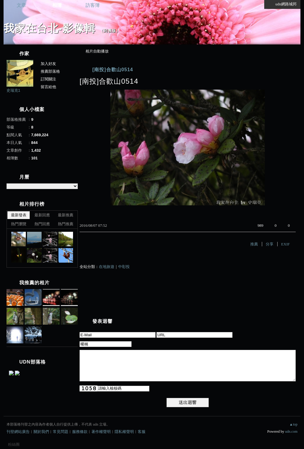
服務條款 (80, 431)
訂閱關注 (48, 79)
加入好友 (48, 63)
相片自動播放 (97, 51)
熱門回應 (42, 224)
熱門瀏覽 (18, 224)
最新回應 (42, 215)
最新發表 (18, 215)
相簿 (57, 5)
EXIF (285, 244)
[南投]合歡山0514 (112, 69)
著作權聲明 (101, 431)
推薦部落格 (50, 71)
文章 (21, 5)
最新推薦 (65, 215)
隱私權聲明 (124, 431)
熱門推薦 (65, 224)
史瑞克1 (13, 90)
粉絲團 (14, 444)
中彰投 (124, 266)
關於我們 (41, 431)
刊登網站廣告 (18, 431)
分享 (269, 244)
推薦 (254, 244)
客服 (141, 431)
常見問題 (60, 431)
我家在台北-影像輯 (49, 28)
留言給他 (48, 87)
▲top (293, 424)
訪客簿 (93, 5)
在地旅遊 (106, 266)
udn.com (291, 431)
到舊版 (110, 30)
